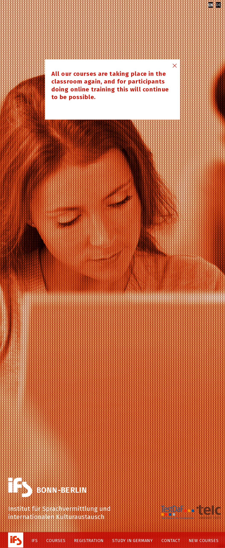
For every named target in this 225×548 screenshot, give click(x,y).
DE (218, 5)
